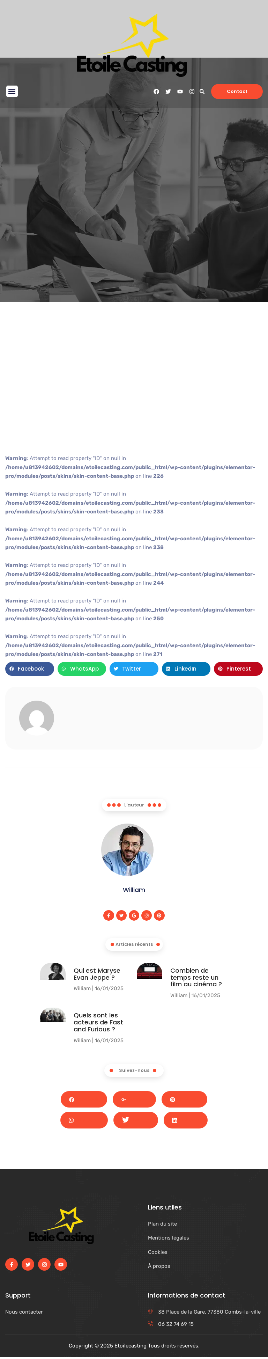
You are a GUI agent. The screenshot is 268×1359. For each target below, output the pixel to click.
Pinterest (185, 1100)
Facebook (83, 1100)
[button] (12, 91)
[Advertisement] (134, 393)
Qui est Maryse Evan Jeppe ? (97, 974)
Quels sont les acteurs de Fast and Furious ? (98, 1022)
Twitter (136, 1121)
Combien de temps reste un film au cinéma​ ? (196, 977)
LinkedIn (186, 1121)
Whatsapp (83, 1121)
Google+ (134, 1100)
